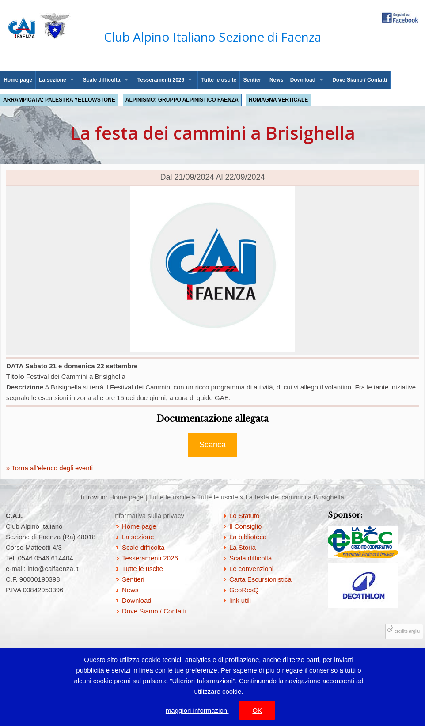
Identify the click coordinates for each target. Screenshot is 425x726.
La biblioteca (247, 537)
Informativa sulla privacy (148, 515)
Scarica (212, 444)
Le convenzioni (251, 568)
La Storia (242, 547)
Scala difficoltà (250, 558)
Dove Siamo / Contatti (359, 80)
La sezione (52, 80)
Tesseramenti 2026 (161, 80)
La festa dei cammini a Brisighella (295, 497)
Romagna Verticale (278, 100)
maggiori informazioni (197, 710)
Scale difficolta (102, 80)
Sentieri (253, 80)
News (276, 80)
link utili (240, 600)
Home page (18, 80)
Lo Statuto (244, 515)
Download (302, 80)
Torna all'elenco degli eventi (51, 468)
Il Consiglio (245, 526)
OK (257, 710)
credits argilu (407, 631)
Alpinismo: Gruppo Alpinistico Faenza (182, 100)
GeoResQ (244, 590)
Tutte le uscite (218, 80)
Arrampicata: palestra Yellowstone (59, 100)
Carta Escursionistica (260, 579)
